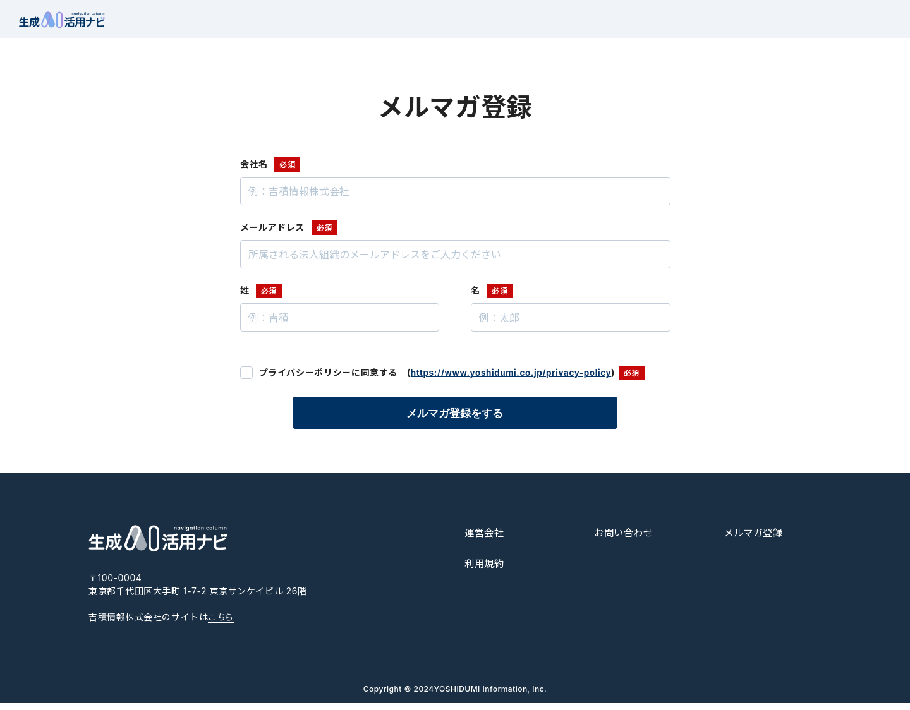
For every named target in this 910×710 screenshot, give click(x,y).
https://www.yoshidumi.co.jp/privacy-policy (515, 380)
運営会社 (485, 540)
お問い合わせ (625, 540)
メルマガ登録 (755, 540)
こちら (222, 624)
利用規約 (485, 570)
